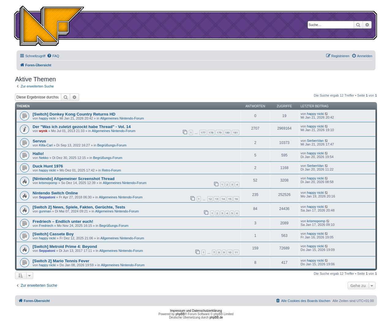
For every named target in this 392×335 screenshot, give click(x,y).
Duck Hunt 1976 (47, 166)
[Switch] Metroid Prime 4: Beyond (64, 246)
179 (219, 132)
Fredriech (46, 225)
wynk (43, 131)
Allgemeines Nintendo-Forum (122, 118)
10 (229, 252)
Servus (39, 141)
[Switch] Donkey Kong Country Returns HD (73, 114)
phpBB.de (216, 317)
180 (227, 132)
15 (229, 199)
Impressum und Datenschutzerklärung (196, 310)
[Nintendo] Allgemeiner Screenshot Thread (73, 178)
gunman (45, 211)
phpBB (180, 314)
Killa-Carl (46, 145)
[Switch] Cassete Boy (53, 234)
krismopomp (48, 183)
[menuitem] (53, 56)
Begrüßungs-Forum (111, 145)
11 (236, 252)
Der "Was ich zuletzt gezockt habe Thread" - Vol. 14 (81, 126)
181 (235, 132)
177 (203, 132)
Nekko (43, 158)
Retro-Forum (111, 170)
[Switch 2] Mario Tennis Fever (60, 261)
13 (216, 199)
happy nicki (47, 118)
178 (211, 132)
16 (236, 199)
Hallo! (38, 153)
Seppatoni (47, 197)
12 (210, 199)
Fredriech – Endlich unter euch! (62, 221)
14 (223, 199)
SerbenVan (315, 140)
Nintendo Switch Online (55, 193)
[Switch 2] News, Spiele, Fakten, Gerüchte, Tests (78, 207)
